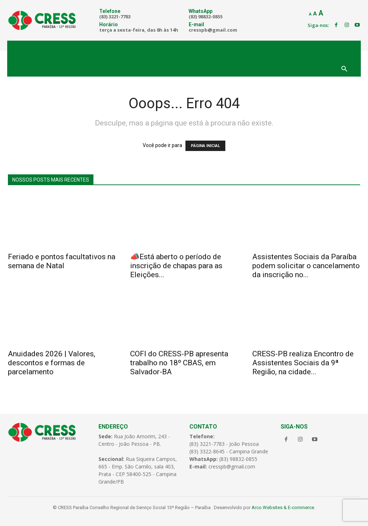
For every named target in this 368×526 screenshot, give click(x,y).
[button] (344, 69)
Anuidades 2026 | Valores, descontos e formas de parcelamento (51, 362)
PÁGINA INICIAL (205, 145)
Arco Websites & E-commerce (283, 507)
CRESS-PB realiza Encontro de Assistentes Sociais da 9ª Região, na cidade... (303, 362)
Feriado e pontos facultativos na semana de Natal (61, 261)
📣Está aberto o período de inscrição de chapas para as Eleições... (176, 265)
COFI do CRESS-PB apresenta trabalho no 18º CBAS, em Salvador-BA (179, 362)
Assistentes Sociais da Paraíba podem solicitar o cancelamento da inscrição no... (306, 265)
